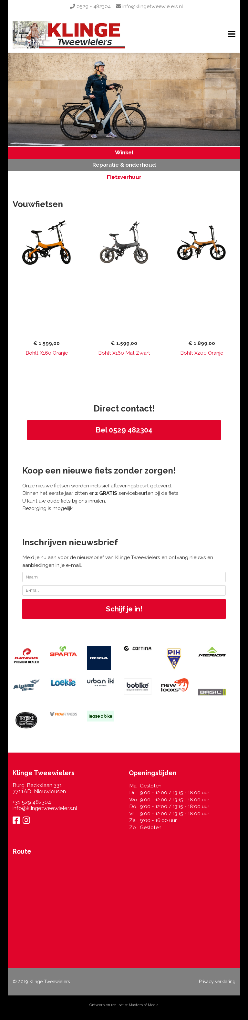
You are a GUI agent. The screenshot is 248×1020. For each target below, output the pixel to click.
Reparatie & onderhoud (124, 164)
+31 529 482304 (32, 802)
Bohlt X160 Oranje (47, 353)
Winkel (124, 152)
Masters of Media (144, 1005)
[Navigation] (231, 35)
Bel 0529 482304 (124, 430)
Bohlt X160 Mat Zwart (124, 353)
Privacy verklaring (217, 981)
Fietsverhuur (124, 177)
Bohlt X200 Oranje (201, 353)
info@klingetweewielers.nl (149, 6)
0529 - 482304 (90, 6)
